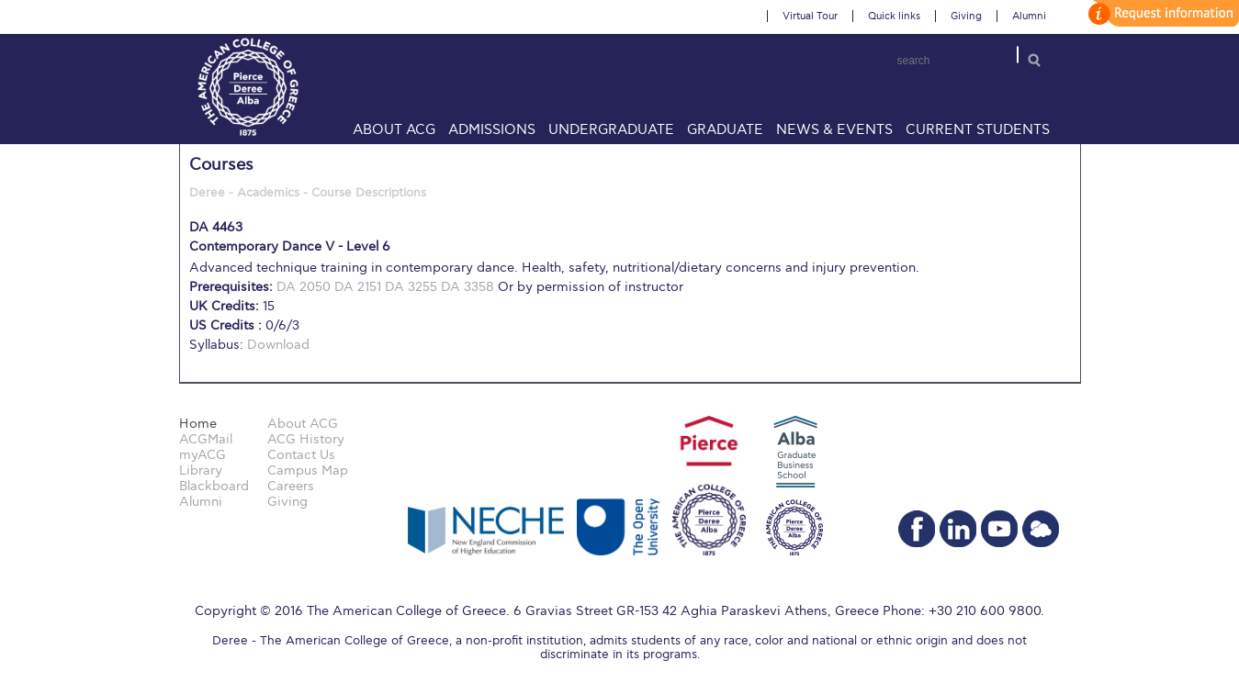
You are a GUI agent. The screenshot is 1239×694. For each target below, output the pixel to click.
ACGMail (205, 439)
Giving (966, 16)
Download (278, 345)
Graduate (725, 129)
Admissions (491, 129)
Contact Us (301, 455)
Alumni (1029, 16)
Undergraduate (611, 129)
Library (200, 470)
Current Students (978, 129)
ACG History (305, 439)
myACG (202, 455)
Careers (290, 486)
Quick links (894, 16)
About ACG (394, 129)
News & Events (834, 129)
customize (1161, 13)
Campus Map (307, 470)
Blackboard (214, 486)
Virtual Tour (810, 16)
